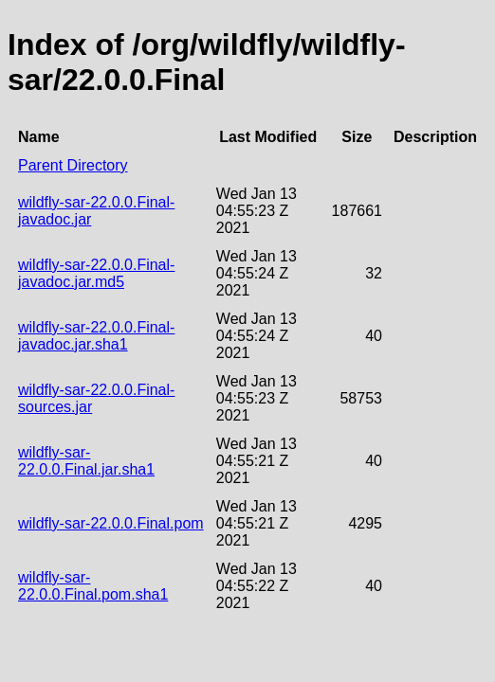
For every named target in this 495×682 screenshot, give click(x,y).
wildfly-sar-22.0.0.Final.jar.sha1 (86, 460)
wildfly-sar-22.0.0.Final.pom (111, 523)
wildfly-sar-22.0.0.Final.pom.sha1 (93, 585)
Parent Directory (73, 165)
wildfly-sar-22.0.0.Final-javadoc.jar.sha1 (96, 335)
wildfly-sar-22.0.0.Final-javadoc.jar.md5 (96, 273)
